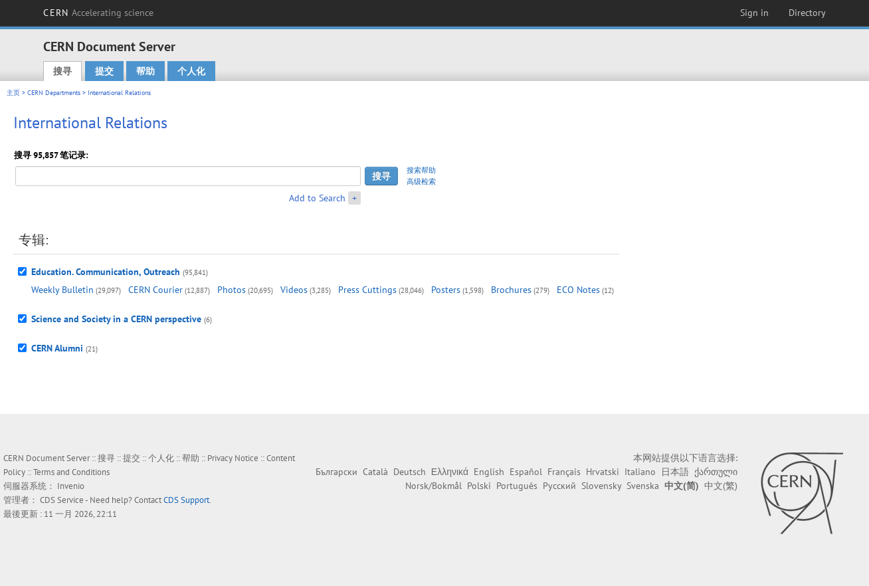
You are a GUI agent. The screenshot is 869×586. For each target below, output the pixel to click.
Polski (479, 486)
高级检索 (421, 181)
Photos (231, 290)
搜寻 (62, 71)
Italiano (640, 472)
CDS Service (62, 500)
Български (336, 472)
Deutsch (409, 472)
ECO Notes (578, 290)
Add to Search (317, 198)
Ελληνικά (449, 472)
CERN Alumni (57, 348)
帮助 (145, 71)
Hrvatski (602, 472)
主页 (13, 92)
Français (564, 472)
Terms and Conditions (71, 472)
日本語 (675, 472)
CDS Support (186, 500)
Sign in (754, 13)
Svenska (643, 486)
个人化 (191, 71)
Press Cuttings (367, 290)
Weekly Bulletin (62, 290)
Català (375, 472)
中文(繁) (720, 486)
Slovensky (601, 486)
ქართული (715, 472)
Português (516, 486)
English (489, 472)
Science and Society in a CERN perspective (116, 319)
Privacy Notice (232, 458)
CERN (98, 13)
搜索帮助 (421, 170)
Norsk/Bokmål (433, 486)
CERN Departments (53, 92)
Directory (807, 13)
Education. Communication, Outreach (105, 272)
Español (526, 472)
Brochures (511, 290)
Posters (445, 290)
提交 (104, 71)
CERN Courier (155, 290)
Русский (559, 486)
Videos (294, 290)
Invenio (70, 486)
